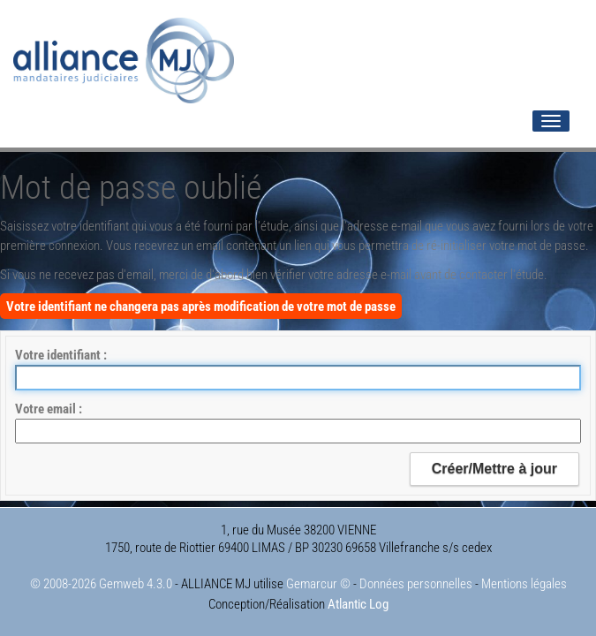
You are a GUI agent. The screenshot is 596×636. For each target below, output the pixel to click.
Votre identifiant (59, 355)
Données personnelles (415, 584)
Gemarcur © (318, 584)
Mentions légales (524, 584)
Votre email (47, 409)
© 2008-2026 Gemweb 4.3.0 (101, 584)
